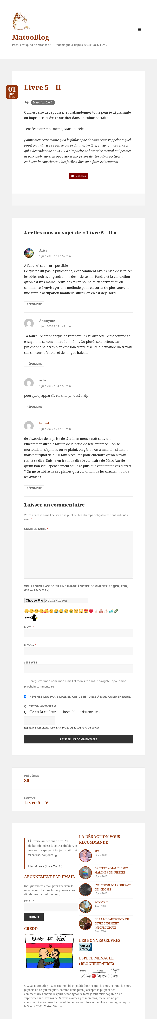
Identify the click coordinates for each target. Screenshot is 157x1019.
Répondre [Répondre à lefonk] (34, 488)
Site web (30, 662)
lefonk (44, 423)
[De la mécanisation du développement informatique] (85, 923)
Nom (29, 626)
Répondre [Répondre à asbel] (34, 407)
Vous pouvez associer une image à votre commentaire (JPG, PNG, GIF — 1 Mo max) (76, 588)
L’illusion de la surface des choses (113, 887)
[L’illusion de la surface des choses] (85, 889)
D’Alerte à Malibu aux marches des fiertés (111, 870)
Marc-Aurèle (41, 102)
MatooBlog (30, 37)
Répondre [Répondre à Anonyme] (34, 364)
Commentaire (36, 529)
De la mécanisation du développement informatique (112, 923)
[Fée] (85, 855)
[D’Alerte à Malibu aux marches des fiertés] (85, 872)
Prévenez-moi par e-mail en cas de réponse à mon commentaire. (77, 696)
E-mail (30, 645)
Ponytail (101, 902)
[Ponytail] (85, 906)
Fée (97, 851)
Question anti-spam (40, 706)
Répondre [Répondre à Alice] (34, 304)
